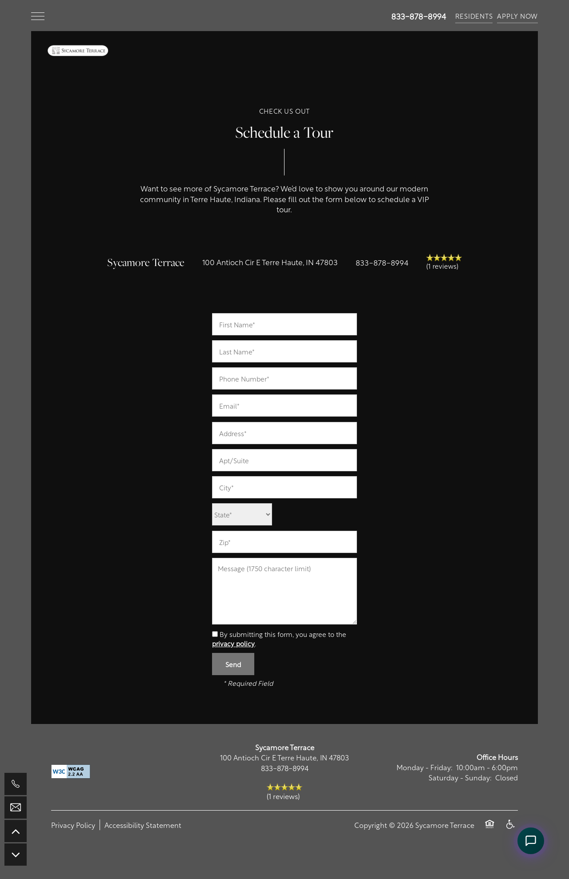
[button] (474, 15)
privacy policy (233, 643)
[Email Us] (15, 807)
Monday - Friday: (425, 766)
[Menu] (37, 15)
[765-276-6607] (15, 784)
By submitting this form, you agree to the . (279, 638)
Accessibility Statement (142, 824)
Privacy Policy (73, 824)
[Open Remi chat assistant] (530, 840)
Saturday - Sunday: (460, 777)
